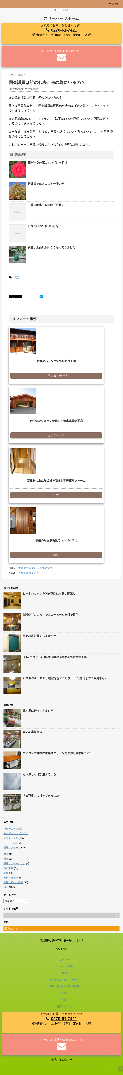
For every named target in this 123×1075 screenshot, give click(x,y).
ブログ (64, 973)
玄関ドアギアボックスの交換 (35, 568)
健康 (5, 854)
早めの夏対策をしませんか (39, 635)
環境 (5, 873)
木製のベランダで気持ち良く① (56, 361)
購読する (11, 928)
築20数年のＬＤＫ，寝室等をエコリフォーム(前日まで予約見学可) (64, 678)
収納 (56, 555)
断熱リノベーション (14, 863)
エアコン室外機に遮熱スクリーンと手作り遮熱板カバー (57, 753)
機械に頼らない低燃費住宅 (64, 986)
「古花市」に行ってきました (41, 795)
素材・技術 (9, 877)
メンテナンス (10, 838)
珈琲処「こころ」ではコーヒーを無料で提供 (50, 614)
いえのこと (9, 828)
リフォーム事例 (64, 966)
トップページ (64, 959)
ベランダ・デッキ (56, 375)
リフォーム (9, 842)
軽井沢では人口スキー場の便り (47, 183)
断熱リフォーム (12, 847)
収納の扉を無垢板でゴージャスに (56, 540)
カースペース (56, 435)
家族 (5, 858)
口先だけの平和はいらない (44, 226)
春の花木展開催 (32, 731)
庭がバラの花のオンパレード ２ (48, 162)
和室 (56, 495)
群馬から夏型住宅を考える (64, 979)
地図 (64, 999)
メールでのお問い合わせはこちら (61, 50)
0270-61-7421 (64, 30)
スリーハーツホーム (61, 18)
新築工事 (8, 868)
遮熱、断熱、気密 (13, 882)
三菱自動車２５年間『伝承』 (46, 204)
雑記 (17, 277)
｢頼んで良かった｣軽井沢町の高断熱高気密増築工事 (55, 657)
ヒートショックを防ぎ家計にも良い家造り (49, 593)
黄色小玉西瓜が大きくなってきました (51, 247)
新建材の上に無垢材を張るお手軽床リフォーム (56, 480)
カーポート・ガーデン (15, 833)
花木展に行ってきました (38, 710)
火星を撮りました (28, 572)
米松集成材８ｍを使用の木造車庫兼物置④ (56, 420)
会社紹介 (64, 993)
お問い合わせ (64, 1006)
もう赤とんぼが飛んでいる (39, 774)
